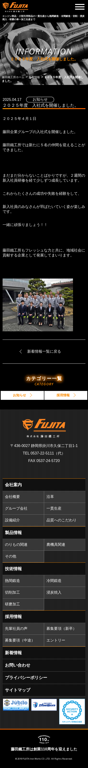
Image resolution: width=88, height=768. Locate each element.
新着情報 (13, 652)
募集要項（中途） (20, 640)
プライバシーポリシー (26, 677)
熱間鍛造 (12, 581)
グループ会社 (16, 508)
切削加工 (12, 592)
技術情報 (13, 568)
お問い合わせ (17, 665)
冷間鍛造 (53, 581)
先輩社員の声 (16, 628)
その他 (10, 556)
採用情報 (13, 616)
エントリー (55, 640)
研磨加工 (12, 604)
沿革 (50, 497)
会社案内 (13, 484)
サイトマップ (17, 690)
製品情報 (13, 532)
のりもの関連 (16, 544)
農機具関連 (55, 544)
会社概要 (12, 497)
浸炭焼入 (53, 592)
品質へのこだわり (61, 520)
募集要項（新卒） (61, 628)
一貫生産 (53, 508)
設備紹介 (12, 520)
